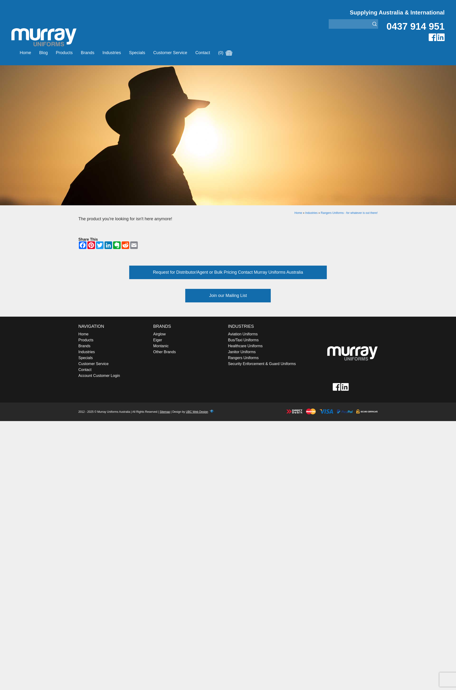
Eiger (157, 340)
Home (25, 52)
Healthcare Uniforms (245, 346)
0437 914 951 (415, 26)
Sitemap (165, 411)
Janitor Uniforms (242, 352)
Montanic (161, 346)
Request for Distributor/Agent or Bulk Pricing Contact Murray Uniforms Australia (228, 272)
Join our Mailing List (228, 295)
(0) (225, 52)
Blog (43, 52)
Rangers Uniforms (243, 358)
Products (64, 52)
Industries (111, 52)
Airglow (159, 334)
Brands (87, 52)
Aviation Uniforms (243, 334)
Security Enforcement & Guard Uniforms (262, 364)
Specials (137, 52)
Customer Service (170, 52)
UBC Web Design (197, 411)
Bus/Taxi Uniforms (243, 340)
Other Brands (164, 352)
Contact (202, 52)
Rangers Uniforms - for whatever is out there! (349, 213)
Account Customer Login (99, 376)
